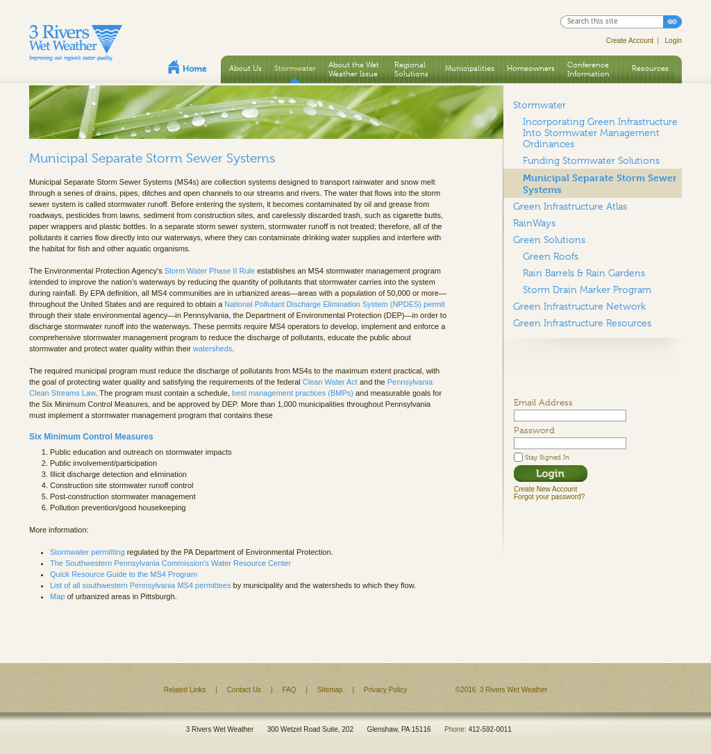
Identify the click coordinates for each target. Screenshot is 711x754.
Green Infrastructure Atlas (570, 206)
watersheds (212, 348)
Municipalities (469, 68)
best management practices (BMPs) (292, 393)
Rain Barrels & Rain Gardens (584, 272)
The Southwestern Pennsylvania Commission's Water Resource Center (170, 563)
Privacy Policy (385, 690)
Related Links (185, 690)
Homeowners (531, 68)
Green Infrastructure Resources (582, 322)
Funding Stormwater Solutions (591, 160)
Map (57, 596)
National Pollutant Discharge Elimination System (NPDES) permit (334, 304)
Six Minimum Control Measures (91, 437)
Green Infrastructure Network (579, 306)
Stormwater (295, 68)
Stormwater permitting (87, 552)
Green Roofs (550, 256)
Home (187, 67)
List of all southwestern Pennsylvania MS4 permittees (140, 585)
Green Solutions (549, 239)
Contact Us (244, 690)
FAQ (289, 690)
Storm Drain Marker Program (587, 289)
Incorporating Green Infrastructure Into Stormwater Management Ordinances (600, 132)
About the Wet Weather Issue (353, 69)
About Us (245, 68)
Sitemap (330, 690)
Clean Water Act (330, 382)
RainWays (534, 222)
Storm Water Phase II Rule (210, 271)
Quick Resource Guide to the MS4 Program (123, 574)
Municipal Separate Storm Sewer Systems (600, 183)
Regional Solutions (411, 69)
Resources (650, 68)
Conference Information (588, 69)
